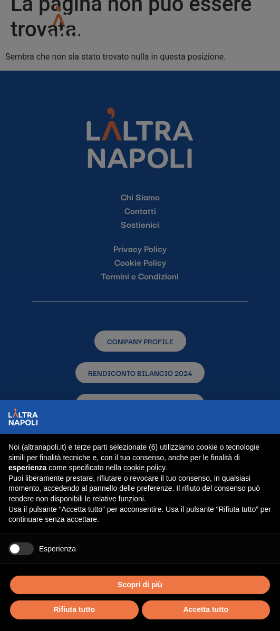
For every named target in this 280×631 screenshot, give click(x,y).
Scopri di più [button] (140, 584)
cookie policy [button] (144, 467)
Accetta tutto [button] (205, 609)
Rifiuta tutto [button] (74, 609)
